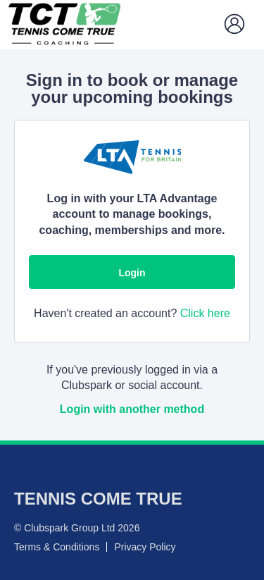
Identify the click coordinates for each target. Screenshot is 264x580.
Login (131, 272)
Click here (205, 313)
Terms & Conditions (56, 547)
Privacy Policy (144, 547)
